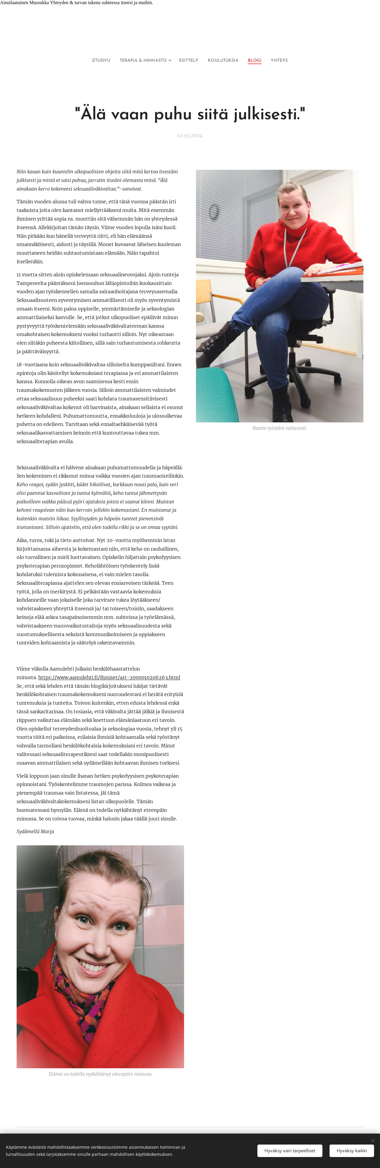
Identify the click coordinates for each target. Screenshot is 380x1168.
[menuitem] (94, 60)
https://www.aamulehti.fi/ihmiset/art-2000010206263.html (109, 677)
